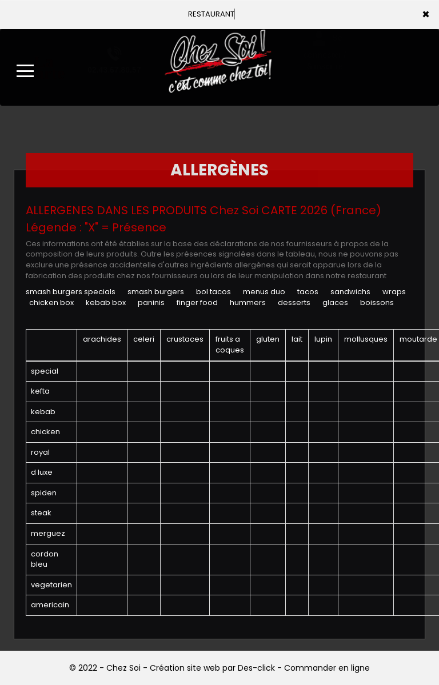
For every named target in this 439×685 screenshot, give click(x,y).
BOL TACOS (213, 291)
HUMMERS (248, 302)
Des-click (256, 668)
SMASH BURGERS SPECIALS (70, 291)
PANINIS (151, 302)
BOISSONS (377, 302)
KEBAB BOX (106, 302)
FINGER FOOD (197, 302)
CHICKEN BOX (51, 302)
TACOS (307, 291)
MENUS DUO (264, 291)
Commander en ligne (327, 668)
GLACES (335, 302)
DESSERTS (294, 302)
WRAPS (394, 291)
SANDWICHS (350, 291)
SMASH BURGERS (155, 291)
